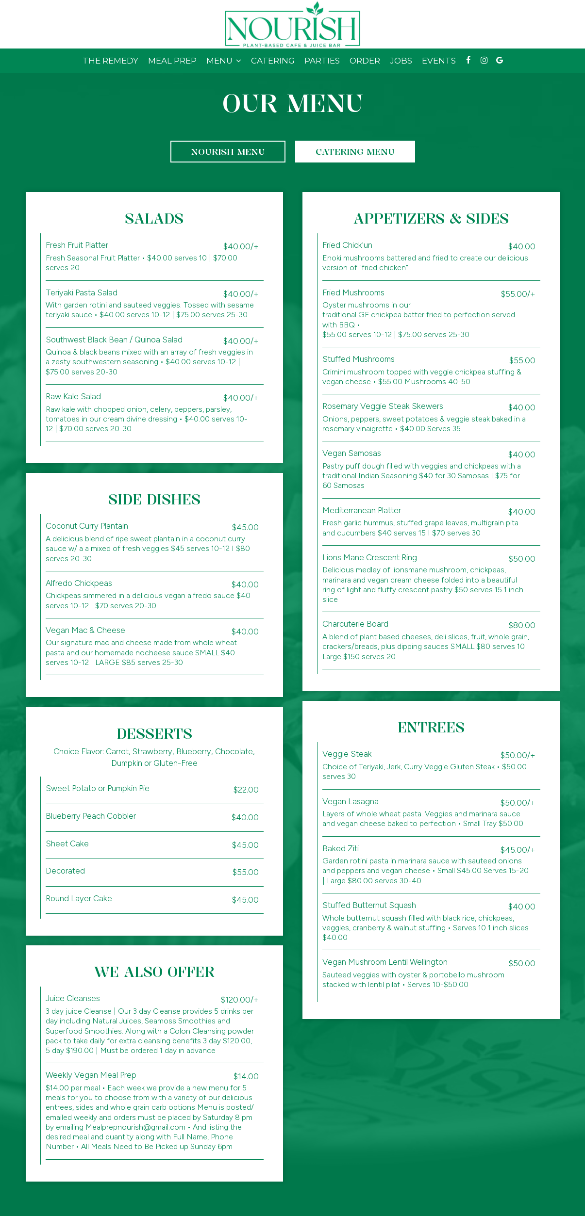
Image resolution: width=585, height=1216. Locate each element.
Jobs (401, 60)
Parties (322, 60)
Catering (273, 60)
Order (365, 60)
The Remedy (110, 60)
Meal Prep (172, 60)
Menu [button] (223, 60)
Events (439, 60)
